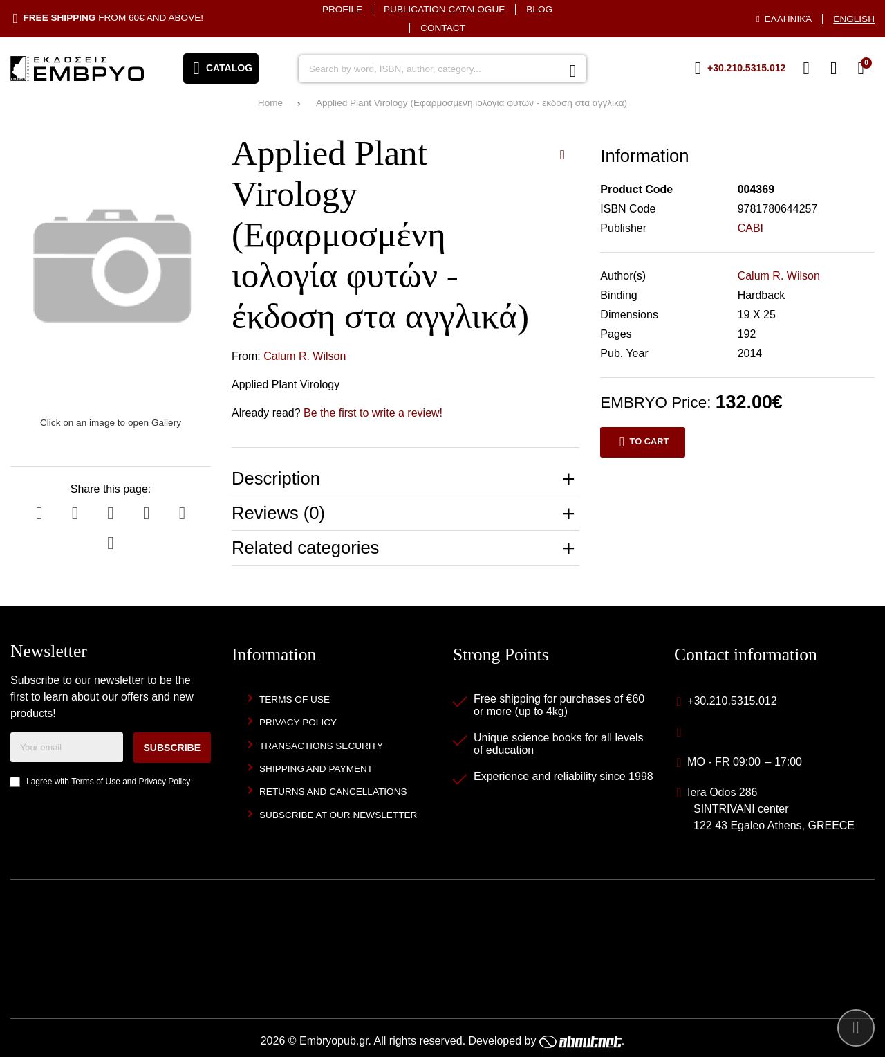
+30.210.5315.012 (731, 701)
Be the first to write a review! (373, 413)
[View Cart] (861, 68)
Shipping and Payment (316, 769)
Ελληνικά (788, 19)
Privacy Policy (165, 781)
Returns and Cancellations (333, 791)
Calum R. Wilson (304, 356)
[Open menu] (221, 68)
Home (270, 103)
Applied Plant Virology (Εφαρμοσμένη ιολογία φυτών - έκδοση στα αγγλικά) (471, 103)
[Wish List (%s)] (806, 68)
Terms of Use (95, 781)
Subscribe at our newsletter (338, 815)
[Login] (834, 68)
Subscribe (172, 747)
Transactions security (321, 746)
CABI (750, 228)
